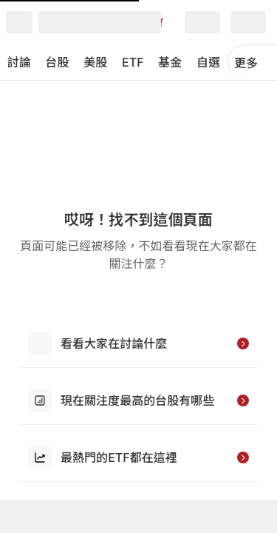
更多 (252, 63)
